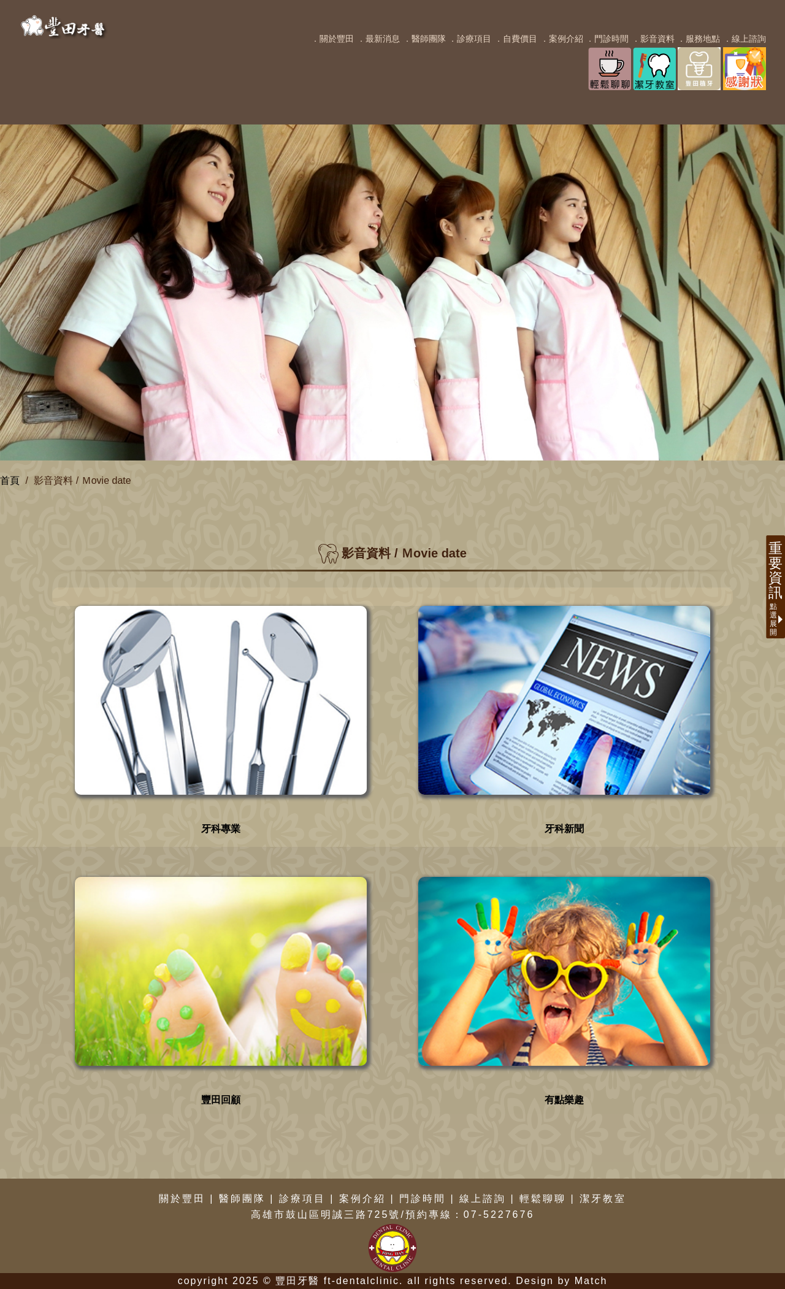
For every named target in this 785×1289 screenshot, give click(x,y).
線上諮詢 (482, 1198)
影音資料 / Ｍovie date (82, 480)
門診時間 (422, 1198)
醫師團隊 (242, 1198)
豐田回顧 (220, 1100)
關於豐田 (182, 1198)
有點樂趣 (564, 1100)
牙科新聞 (564, 829)
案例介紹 (362, 1198)
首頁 (10, 480)
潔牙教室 (603, 1198)
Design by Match (561, 1281)
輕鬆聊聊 (542, 1198)
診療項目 (302, 1198)
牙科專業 (220, 829)
